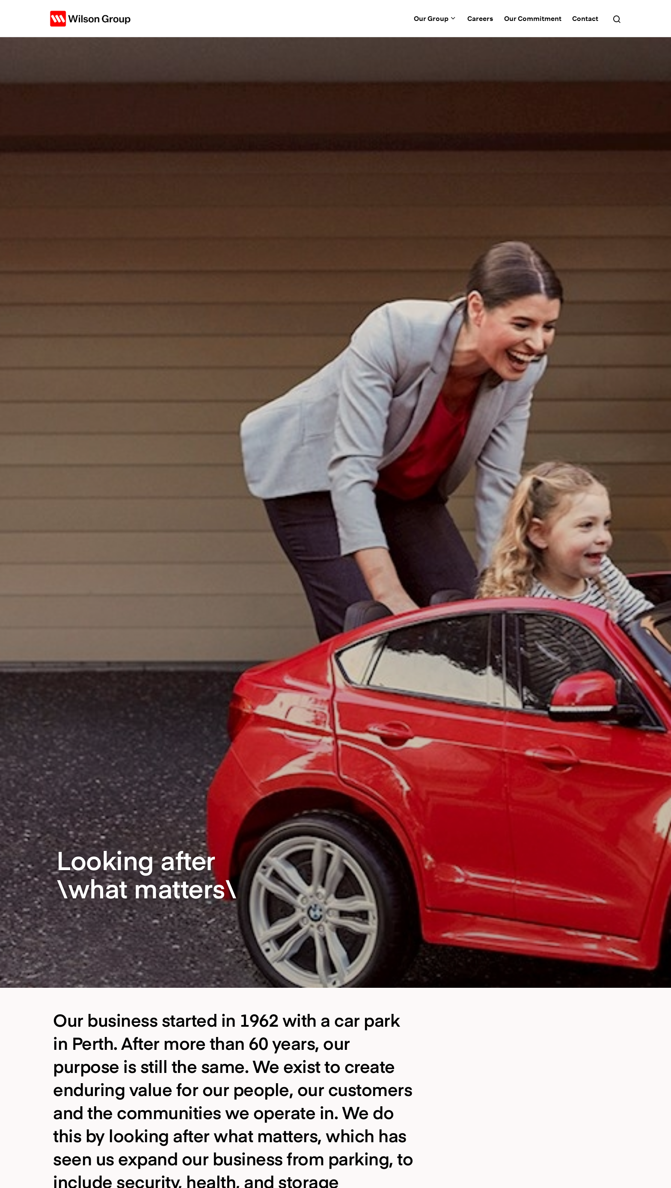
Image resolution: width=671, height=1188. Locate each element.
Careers (480, 18)
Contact (585, 18)
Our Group (435, 18)
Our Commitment (532, 18)
